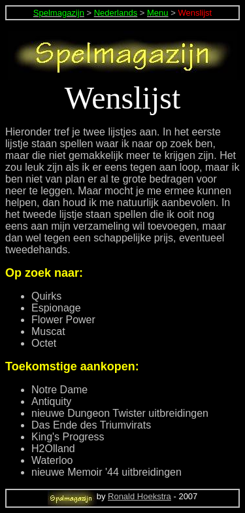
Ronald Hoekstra (139, 496)
